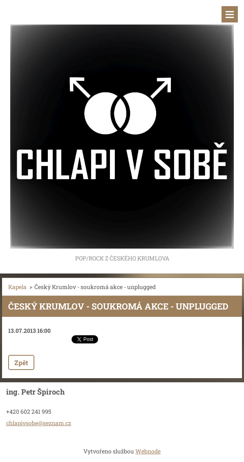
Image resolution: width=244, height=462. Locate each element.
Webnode (148, 451)
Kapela (17, 287)
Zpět (21, 362)
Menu (230, 14)
